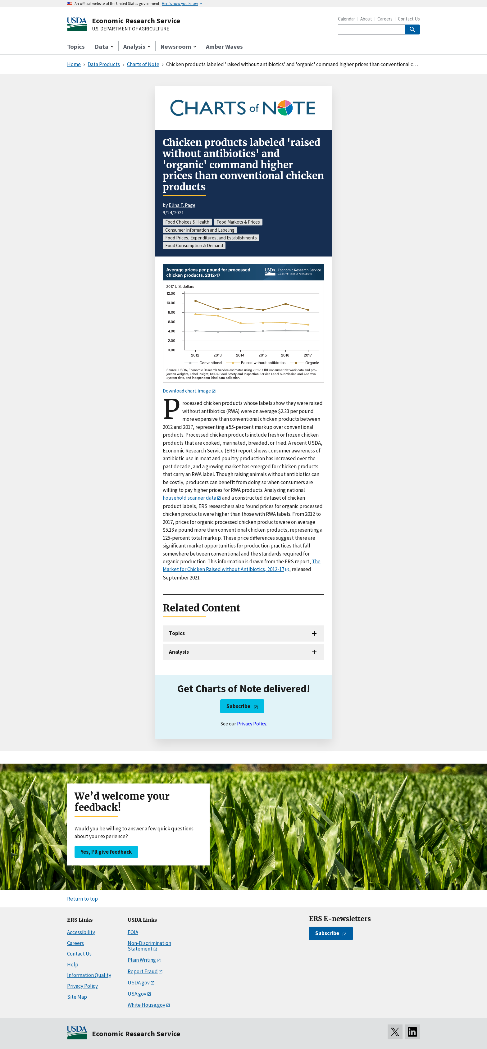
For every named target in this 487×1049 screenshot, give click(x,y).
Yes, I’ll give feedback (106, 851)
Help (72, 964)
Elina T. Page (182, 205)
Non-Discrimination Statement (149, 946)
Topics (76, 46)
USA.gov (137, 993)
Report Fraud (143, 971)
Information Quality (89, 975)
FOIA (133, 932)
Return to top (82, 898)
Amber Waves (224, 46)
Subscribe (238, 706)
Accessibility (81, 932)
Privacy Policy (251, 723)
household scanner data (189, 497)
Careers (385, 19)
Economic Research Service (136, 20)
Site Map (77, 996)
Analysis (179, 651)
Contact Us (409, 19)
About (366, 19)
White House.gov (146, 1004)
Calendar (346, 19)
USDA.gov (139, 982)
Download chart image (187, 391)
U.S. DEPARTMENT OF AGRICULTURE (130, 29)
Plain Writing (142, 959)
